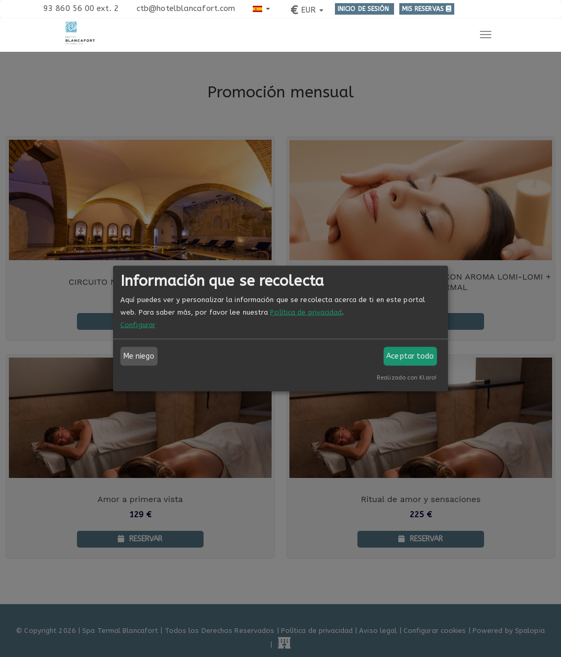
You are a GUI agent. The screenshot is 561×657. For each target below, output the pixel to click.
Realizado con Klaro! (406, 377)
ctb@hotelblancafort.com (186, 8)
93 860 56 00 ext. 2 (81, 8)
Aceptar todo (410, 356)
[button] (261, 8)
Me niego (139, 356)
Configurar (137, 325)
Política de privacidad (306, 312)
